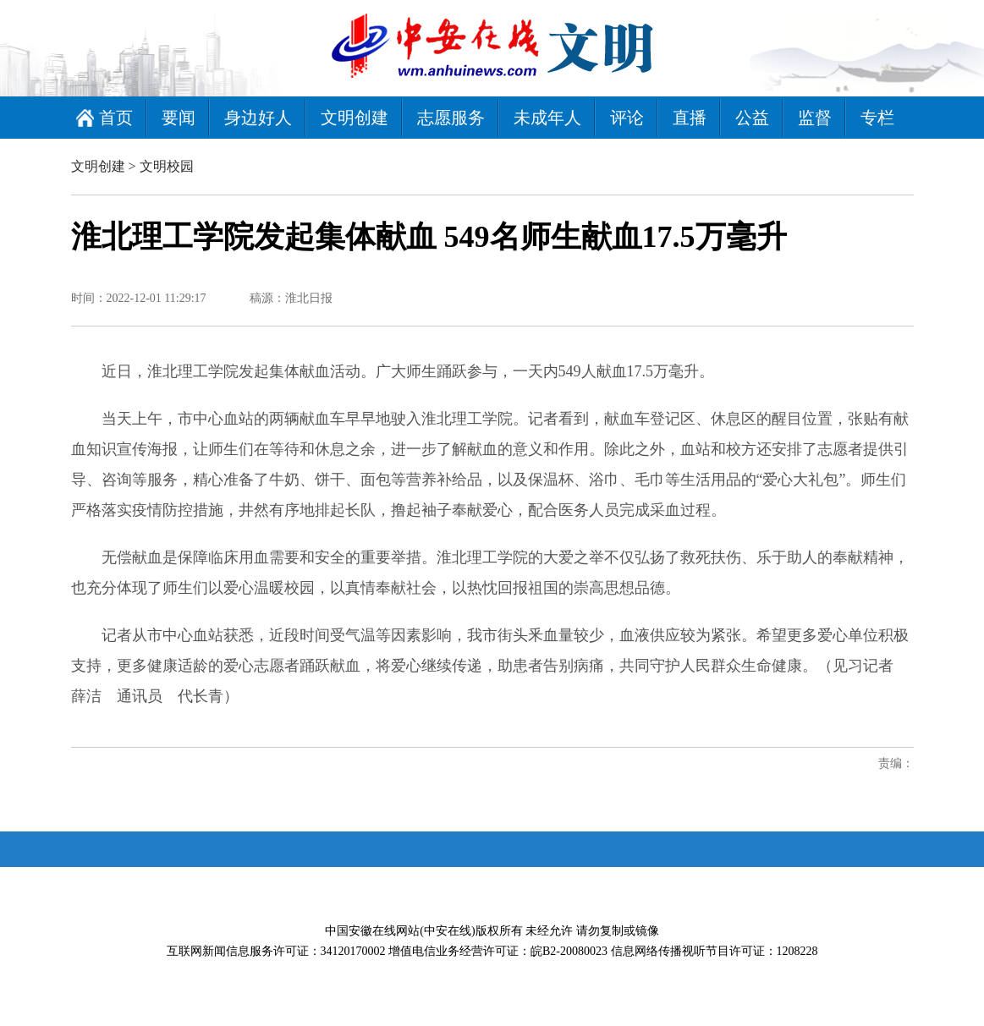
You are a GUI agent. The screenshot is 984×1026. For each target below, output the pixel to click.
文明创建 (354, 117)
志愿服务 (451, 117)
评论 (627, 117)
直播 (689, 117)
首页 (116, 117)
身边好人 (258, 117)
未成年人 (547, 117)
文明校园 (167, 166)
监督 (815, 117)
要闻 (178, 117)
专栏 (877, 117)
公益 (752, 117)
